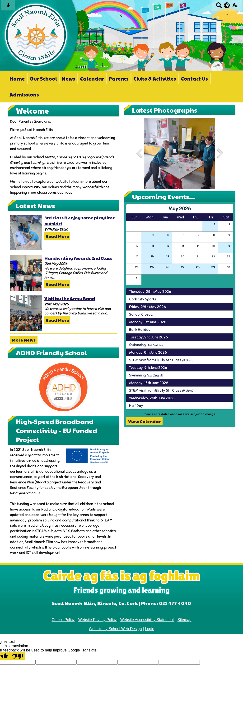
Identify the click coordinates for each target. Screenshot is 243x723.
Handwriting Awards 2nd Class (78, 258)
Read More (57, 236)
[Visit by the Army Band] (26, 313)
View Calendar (144, 421)
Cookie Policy (63, 620)
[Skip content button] (8, 7)
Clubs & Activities (154, 78)
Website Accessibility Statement (147, 620)
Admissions (24, 94)
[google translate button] (227, 5)
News (68, 78)
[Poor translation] (17, 656)
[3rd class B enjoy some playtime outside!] (26, 232)
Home (17, 78)
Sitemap (185, 620)
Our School (43, 78)
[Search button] (218, 7)
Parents (119, 78)
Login (149, 629)
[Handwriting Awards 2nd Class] (26, 273)
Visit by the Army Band (69, 298)
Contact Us (194, 78)
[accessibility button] (234, 7)
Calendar (92, 78)
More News (24, 340)
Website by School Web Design (115, 629)
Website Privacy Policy (97, 620)
